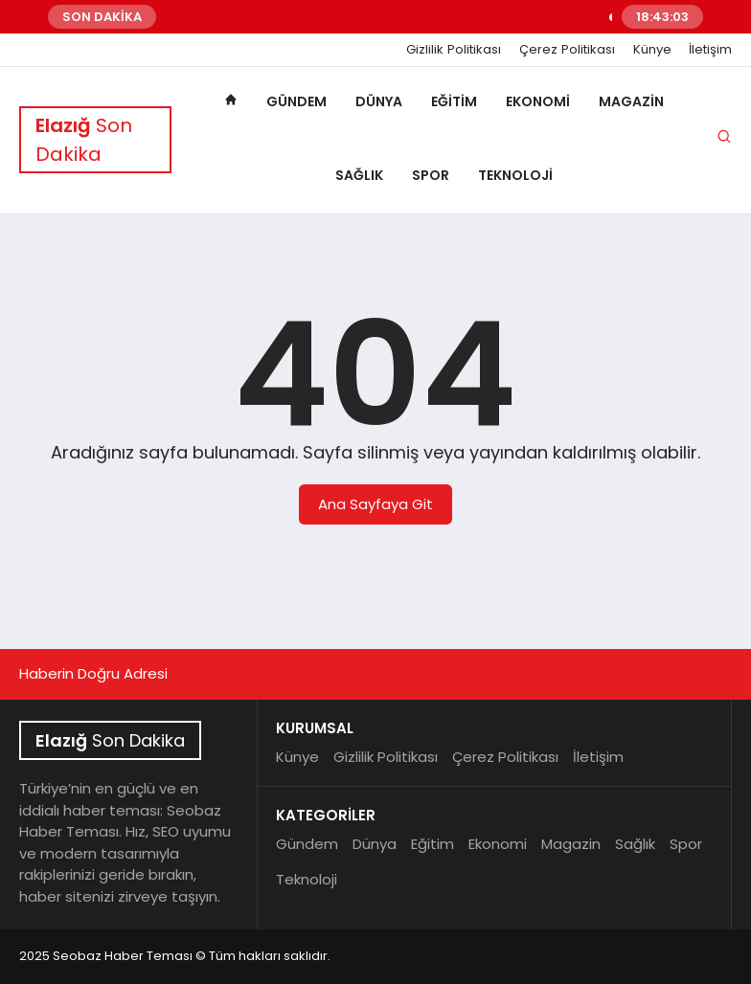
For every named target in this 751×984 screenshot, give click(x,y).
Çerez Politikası (567, 49)
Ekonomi (538, 101)
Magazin (631, 101)
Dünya (378, 101)
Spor (430, 175)
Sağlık (359, 175)
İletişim (710, 49)
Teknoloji (515, 175)
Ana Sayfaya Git (375, 504)
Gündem (296, 101)
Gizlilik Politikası (453, 49)
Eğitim (454, 101)
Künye (652, 49)
